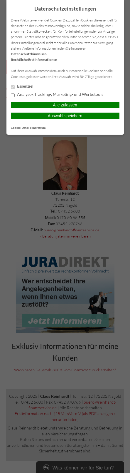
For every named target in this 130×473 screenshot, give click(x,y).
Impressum (38, 127)
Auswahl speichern (65, 115)
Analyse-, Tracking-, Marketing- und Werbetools (57, 94)
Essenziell (23, 86)
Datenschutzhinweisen (29, 54)
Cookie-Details (21, 127)
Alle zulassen (65, 105)
